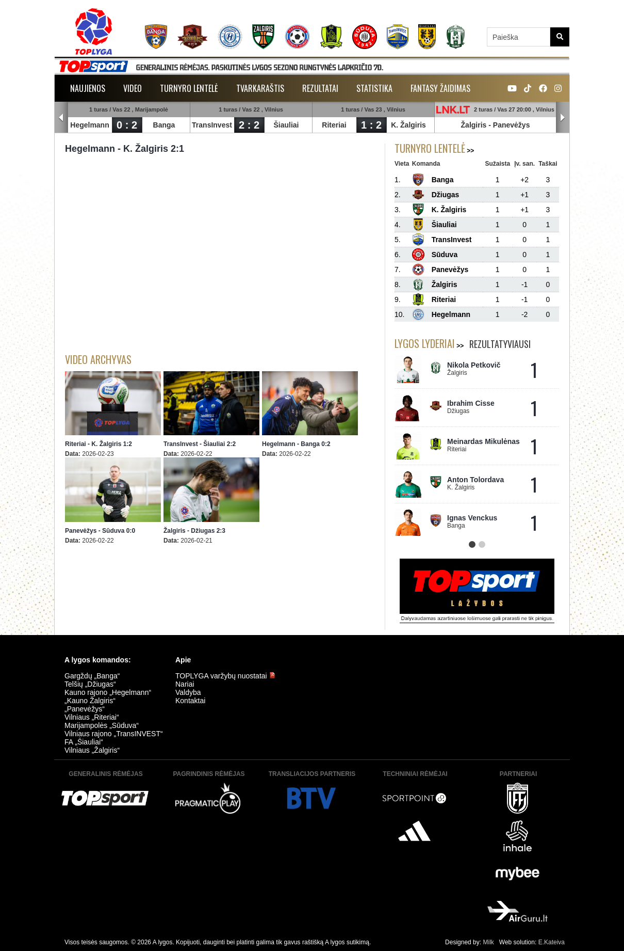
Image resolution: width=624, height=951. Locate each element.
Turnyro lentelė (189, 88)
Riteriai (334, 125)
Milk (488, 942)
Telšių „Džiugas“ (90, 684)
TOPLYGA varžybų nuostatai (225, 676)
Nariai (184, 684)
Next (562, 118)
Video (132, 88)
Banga (164, 125)
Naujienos (87, 88)
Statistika (374, 88)
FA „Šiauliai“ (83, 742)
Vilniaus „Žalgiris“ (92, 750)
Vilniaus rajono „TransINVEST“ (113, 734)
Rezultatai (320, 88)
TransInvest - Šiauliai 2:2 (199, 444)
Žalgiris (474, 125)
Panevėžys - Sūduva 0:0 (100, 530)
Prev (61, 118)
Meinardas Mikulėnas (483, 441)
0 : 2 (127, 125)
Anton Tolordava (475, 480)
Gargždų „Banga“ (92, 676)
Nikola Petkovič (474, 365)
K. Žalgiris (408, 125)
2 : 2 (249, 125)
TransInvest (212, 125)
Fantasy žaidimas (440, 88)
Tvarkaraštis (260, 88)
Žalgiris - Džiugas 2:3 (194, 530)
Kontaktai (190, 700)
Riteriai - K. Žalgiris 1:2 (98, 444)
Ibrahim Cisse (471, 403)
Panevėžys (511, 125)
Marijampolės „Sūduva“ (101, 725)
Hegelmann (89, 125)
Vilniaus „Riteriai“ (91, 717)
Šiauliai (286, 125)
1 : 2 (371, 125)
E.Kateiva (551, 942)
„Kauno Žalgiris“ (90, 700)
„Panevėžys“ (84, 709)
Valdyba (188, 692)
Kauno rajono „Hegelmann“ (107, 692)
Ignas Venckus (472, 518)
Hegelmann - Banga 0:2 (296, 444)
